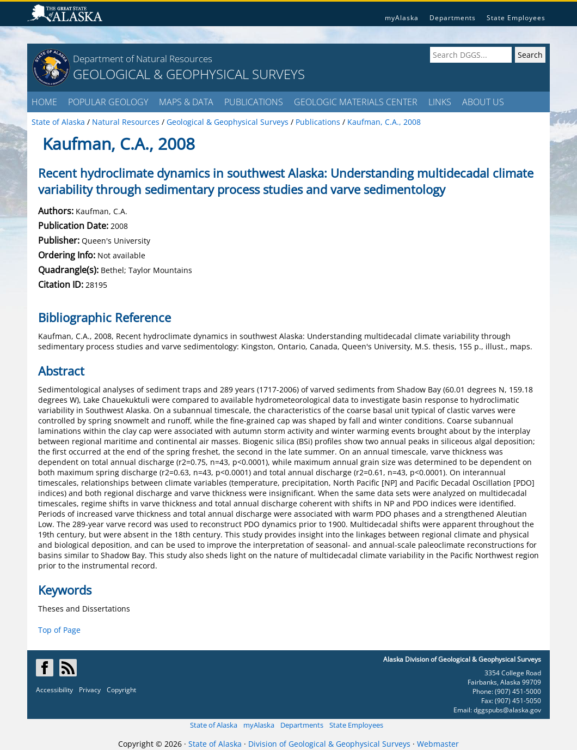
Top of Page (59, 630)
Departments (452, 17)
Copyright (121, 689)
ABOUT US (483, 102)
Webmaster (438, 744)
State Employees (516, 17)
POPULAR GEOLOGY (108, 102)
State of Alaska (213, 725)
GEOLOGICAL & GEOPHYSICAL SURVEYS (189, 74)
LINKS (439, 102)
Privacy (90, 689)
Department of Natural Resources (142, 58)
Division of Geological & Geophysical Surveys (329, 744)
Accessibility (54, 689)
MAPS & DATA (186, 102)
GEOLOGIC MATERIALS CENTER (356, 102)
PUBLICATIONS (253, 102)
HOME (44, 102)
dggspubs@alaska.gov (507, 710)
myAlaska (402, 17)
